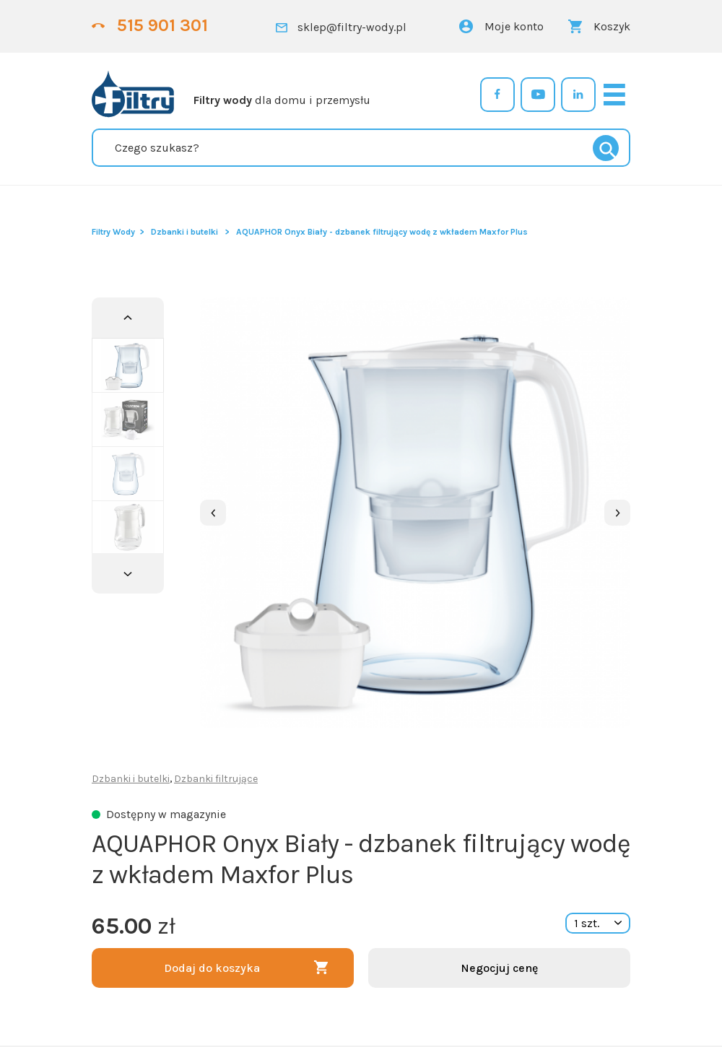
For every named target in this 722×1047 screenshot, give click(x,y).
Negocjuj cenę (499, 968)
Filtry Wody (113, 232)
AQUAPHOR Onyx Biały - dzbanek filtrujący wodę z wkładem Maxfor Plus (382, 232)
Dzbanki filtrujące (216, 779)
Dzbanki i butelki (184, 232)
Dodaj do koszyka (212, 968)
